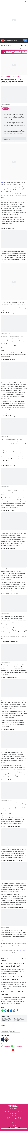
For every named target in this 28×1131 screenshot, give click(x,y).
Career (10, 48)
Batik (2, 182)
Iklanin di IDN (9, 51)
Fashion (15, 48)
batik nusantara (21, 950)
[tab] (5, 108)
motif (6, 202)
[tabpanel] (14, 126)
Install (25, 40)
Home (2, 48)
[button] (14, 1039)
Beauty (6, 48)
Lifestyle (19, 48)
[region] (14, 20)
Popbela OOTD (17, 51)
